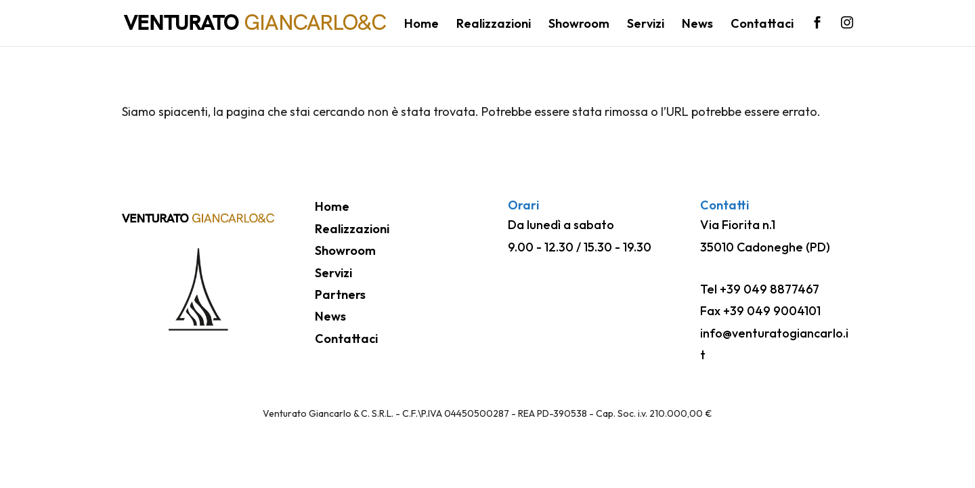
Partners (340, 294)
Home (421, 25)
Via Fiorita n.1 (737, 224)
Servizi (645, 25)
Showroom (578, 25)
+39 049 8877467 (769, 289)
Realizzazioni (493, 25)
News (697, 25)
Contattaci (762, 25)
